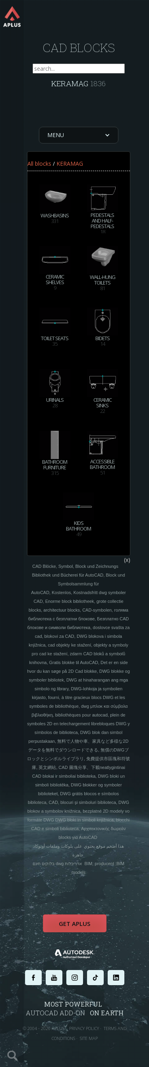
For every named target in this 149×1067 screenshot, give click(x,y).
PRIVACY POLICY (84, 1028)
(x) (127, 560)
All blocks (39, 163)
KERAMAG (69, 163)
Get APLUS (74, 924)
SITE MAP (89, 1038)
